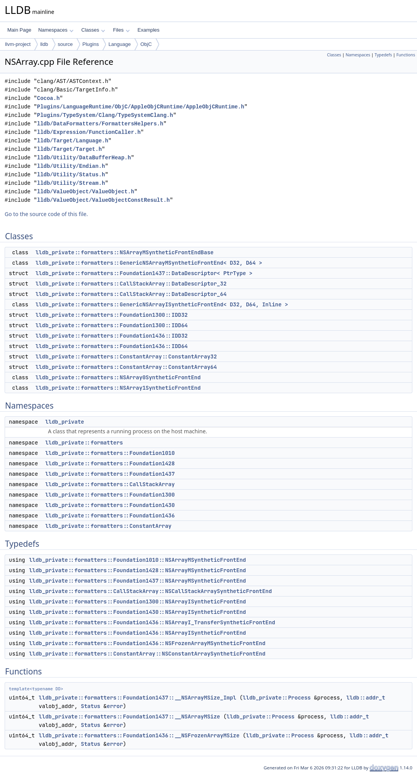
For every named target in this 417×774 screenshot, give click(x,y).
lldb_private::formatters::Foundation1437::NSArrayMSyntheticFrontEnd (137, 580)
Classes (93, 30)
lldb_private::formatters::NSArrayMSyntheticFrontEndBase (124, 252)
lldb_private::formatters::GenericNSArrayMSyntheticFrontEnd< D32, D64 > (148, 262)
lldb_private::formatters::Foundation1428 (110, 463)
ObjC (146, 44)
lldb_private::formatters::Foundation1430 (110, 505)
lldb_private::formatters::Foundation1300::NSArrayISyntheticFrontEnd (137, 601)
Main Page (19, 30)
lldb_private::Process (277, 697)
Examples (149, 30)
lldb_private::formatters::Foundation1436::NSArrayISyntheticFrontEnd (137, 632)
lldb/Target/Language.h (72, 140)
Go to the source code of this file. (46, 214)
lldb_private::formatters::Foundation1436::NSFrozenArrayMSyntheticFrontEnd (147, 643)
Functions (405, 54)
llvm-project (17, 44)
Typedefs (383, 54)
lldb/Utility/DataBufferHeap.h (84, 157)
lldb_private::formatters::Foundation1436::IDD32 (111, 335)
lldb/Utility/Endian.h (71, 166)
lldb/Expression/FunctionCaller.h (89, 132)
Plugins (90, 44)
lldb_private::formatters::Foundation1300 (110, 494)
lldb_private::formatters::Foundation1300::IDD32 (111, 314)
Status (90, 706)
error (115, 706)
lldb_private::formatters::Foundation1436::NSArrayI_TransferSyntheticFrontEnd (152, 622)
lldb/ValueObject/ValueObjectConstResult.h (103, 200)
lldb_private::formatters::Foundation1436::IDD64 (111, 346)
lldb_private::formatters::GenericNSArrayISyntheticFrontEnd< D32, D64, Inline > (161, 304)
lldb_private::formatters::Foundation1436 (110, 515)
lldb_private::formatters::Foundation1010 (110, 453)
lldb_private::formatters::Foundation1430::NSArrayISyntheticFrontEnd (137, 611)
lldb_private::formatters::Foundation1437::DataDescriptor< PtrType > (143, 273)
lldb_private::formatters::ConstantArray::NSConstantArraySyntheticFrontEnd (147, 653)
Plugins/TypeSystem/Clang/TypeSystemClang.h (105, 115)
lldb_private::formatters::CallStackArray (110, 484)
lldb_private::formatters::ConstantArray (108, 525)
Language (119, 44)
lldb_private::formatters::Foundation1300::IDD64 (111, 325)
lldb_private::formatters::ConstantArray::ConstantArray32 (126, 356)
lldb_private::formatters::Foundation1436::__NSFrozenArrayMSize (139, 735)
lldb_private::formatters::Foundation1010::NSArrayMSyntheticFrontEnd (137, 559)
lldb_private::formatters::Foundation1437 (110, 473)
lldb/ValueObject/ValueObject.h (85, 191)
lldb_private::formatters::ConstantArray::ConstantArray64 (126, 366)
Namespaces (55, 30)
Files (121, 30)
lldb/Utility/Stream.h (71, 183)
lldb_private (64, 421)
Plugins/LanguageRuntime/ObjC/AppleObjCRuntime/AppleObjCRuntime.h (140, 106)
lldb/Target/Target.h (69, 149)
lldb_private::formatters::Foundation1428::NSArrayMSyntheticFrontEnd (137, 570)
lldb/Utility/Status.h (71, 174)
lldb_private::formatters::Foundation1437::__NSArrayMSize (129, 716)
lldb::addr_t (365, 697)
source (65, 44)
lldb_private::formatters (84, 442)
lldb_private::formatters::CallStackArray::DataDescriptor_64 (131, 294)
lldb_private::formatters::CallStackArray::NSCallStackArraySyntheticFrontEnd (150, 591)
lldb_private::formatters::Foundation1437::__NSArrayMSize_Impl (137, 697)
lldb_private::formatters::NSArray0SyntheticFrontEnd (117, 377)
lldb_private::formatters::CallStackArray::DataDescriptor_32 (131, 283)
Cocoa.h (48, 98)
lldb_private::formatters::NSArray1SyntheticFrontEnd (117, 387)
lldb (44, 44)
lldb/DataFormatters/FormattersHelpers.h (100, 123)
